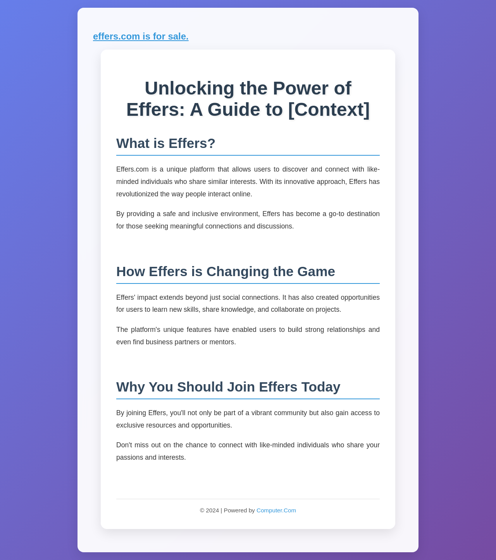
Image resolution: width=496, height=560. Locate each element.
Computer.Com (276, 510)
